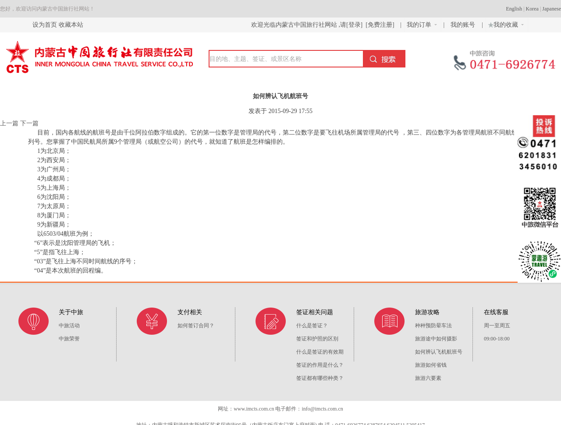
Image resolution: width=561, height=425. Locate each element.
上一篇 (9, 123)
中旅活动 (69, 325)
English (514, 9)
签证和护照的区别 (317, 339)
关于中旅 (71, 312)
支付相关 (190, 312)
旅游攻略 (427, 312)
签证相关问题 (314, 312)
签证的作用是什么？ (320, 365)
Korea (532, 9)
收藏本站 (71, 24)
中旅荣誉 (69, 339)
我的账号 (464, 24)
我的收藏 (505, 23)
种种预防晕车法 (433, 325)
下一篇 (29, 123)
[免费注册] (380, 24)
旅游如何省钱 (431, 365)
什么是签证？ (312, 325)
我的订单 (422, 24)
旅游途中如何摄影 (436, 339)
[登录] (354, 24)
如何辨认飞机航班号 (438, 352)
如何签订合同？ (196, 325)
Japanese (551, 9)
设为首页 (44, 24)
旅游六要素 (428, 378)
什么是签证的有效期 (320, 352)
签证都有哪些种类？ (320, 378)
